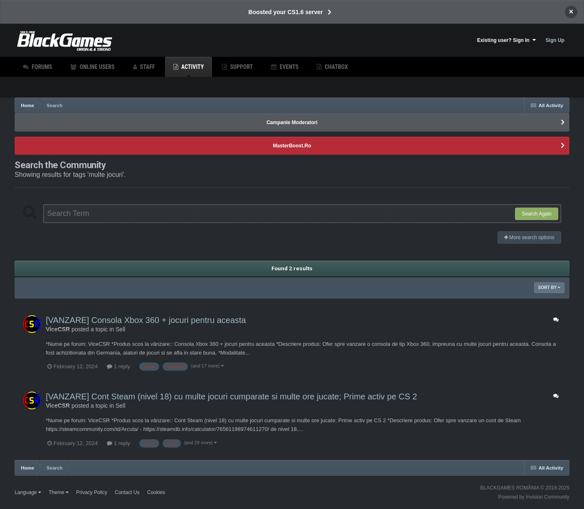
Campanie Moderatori (292, 122)
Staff (147, 67)
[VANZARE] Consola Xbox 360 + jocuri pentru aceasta (146, 320)
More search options (529, 237)
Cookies (156, 492)
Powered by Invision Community (533, 497)
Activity (192, 70)
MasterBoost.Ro (292, 146)
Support (241, 67)
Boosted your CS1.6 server (286, 12)
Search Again (536, 214)
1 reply (118, 366)
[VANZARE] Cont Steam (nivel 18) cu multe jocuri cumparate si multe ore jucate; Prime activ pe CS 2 (231, 396)
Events (288, 67)
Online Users (96, 67)
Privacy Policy (91, 492)
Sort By (549, 287)
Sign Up (555, 40)
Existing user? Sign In (506, 40)
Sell (120, 329)
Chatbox (335, 67)
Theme (59, 492)
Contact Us (127, 492)
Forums (41, 67)
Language (28, 492)
